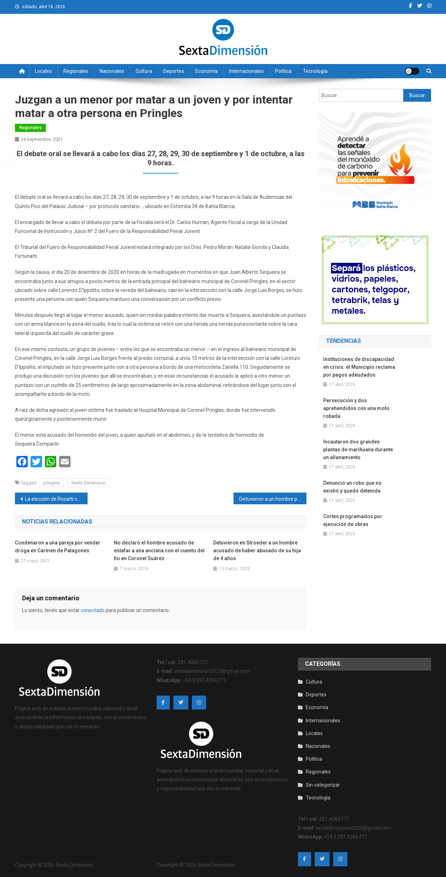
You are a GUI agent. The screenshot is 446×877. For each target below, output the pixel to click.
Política (283, 71)
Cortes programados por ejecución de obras (352, 520)
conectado (93, 610)
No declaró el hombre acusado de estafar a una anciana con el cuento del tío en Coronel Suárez (159, 550)
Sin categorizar (323, 785)
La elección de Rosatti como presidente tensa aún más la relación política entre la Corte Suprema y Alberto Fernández (56, 499)
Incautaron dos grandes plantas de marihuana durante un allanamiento (358, 449)
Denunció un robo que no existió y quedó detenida (352, 487)
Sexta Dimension (88, 482)
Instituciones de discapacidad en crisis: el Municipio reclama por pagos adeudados (359, 367)
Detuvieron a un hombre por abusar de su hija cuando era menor (272, 499)
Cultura (144, 71)
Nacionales (112, 71)
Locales (43, 71)
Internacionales (246, 71)
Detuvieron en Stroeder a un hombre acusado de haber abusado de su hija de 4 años (257, 550)
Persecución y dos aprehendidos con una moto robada (356, 408)
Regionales (75, 71)
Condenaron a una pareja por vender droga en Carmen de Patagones (57, 546)
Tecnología (315, 71)
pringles (51, 482)
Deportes (173, 71)
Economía (206, 71)
